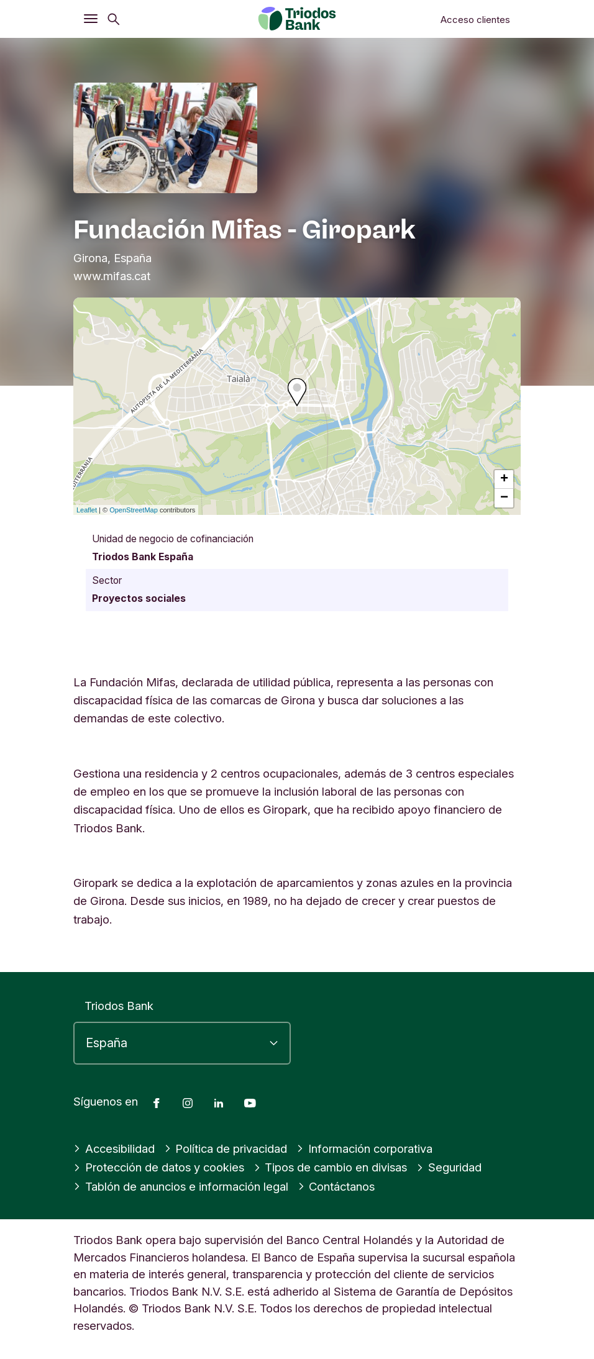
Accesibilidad (114, 1148)
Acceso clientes (475, 19)
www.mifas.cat (111, 276)
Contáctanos (336, 1186)
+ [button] (504, 479)
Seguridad (449, 1167)
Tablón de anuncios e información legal (180, 1186)
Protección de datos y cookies (158, 1167)
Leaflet (86, 510)
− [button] (504, 498)
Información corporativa (364, 1148)
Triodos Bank (119, 1005)
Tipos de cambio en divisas (331, 1167)
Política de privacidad (226, 1148)
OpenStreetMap (133, 510)
